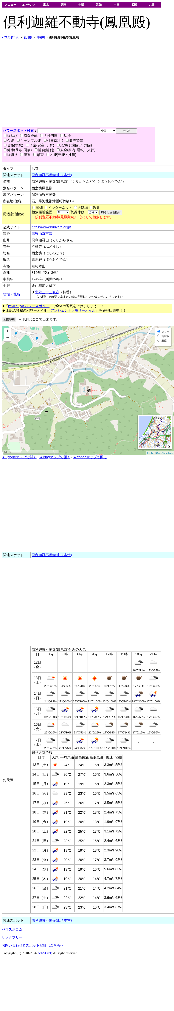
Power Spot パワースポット (28, 306)
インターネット (60, 208)
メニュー (10, 4)
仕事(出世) (53, 140)
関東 (63, 4)
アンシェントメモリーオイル (73, 310)
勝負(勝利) (44, 150)
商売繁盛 (74, 140)
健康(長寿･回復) (18, 150)
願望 (38, 155)
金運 (9, 140)
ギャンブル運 (29, 140)
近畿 (99, 4)
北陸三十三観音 (47, 292)
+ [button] (7, 331)
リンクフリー (12, 937)
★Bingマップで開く (54, 457)
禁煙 (39, 208)
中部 (81, 4)
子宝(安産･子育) (40, 145)
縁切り (10, 155)
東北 (46, 4)
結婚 (65, 136)
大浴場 (83, 208)
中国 (116, 4)
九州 (152, 4)
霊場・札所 (11, 294)
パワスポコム (12, 929)
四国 (134, 4)
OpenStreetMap (164, 453)
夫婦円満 (48, 136)
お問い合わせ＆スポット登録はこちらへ (33, 945)
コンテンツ (28, 4)
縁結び (10, 136)
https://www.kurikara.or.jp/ (51, 227)
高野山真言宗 (42, 233)
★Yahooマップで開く (90, 457)
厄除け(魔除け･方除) (74, 145)
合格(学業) (13, 145)
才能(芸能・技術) (61, 155)
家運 (25, 155)
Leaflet (150, 453)
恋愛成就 (28, 136)
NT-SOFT (44, 953)
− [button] (7, 338)
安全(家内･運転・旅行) (76, 150)
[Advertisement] (40, 83)
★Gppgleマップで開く (19, 457)
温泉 (96, 208)
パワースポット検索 (18, 130)
